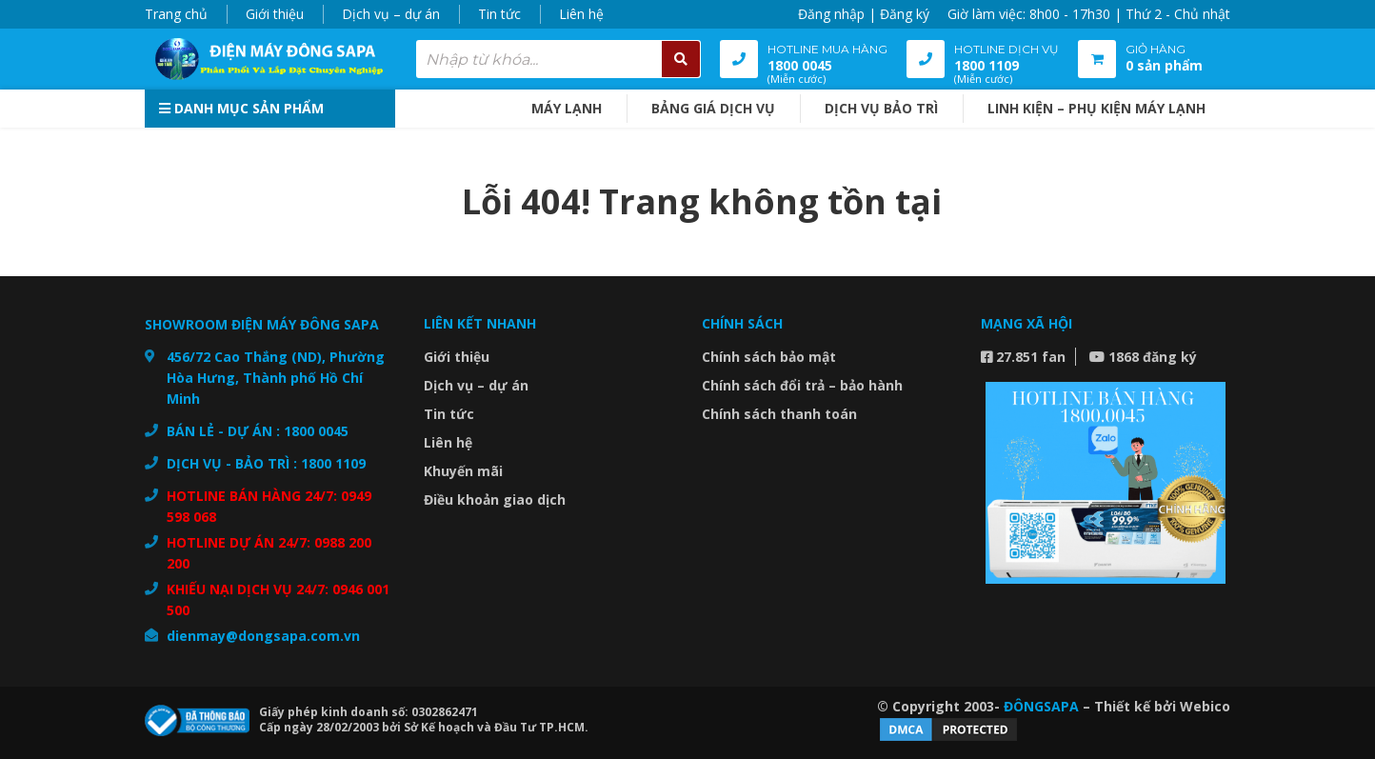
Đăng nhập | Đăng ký (863, 14)
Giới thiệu (275, 14)
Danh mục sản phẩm (241, 108)
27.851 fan (1023, 357)
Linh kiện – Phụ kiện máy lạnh (1096, 108)
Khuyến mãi (463, 471)
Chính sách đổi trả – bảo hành (802, 385)
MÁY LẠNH (566, 108)
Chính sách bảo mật (769, 357)
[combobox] (558, 59)
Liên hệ (581, 14)
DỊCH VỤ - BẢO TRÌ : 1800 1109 (266, 463)
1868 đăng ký (1143, 357)
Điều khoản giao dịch (495, 499)
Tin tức (499, 14)
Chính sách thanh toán (779, 414)
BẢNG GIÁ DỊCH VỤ (713, 108)
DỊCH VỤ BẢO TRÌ (881, 108)
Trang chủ (176, 14)
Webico (1205, 706)
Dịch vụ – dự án (391, 14)
